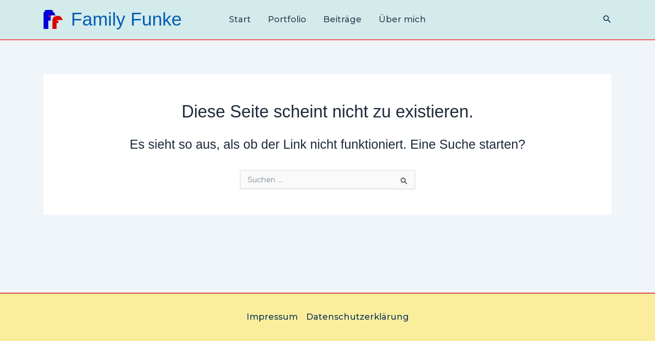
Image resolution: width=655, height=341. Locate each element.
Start (240, 19)
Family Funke (126, 19)
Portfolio (287, 19)
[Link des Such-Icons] (607, 19)
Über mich (402, 19)
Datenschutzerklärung (357, 317)
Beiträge (342, 19)
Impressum (272, 317)
